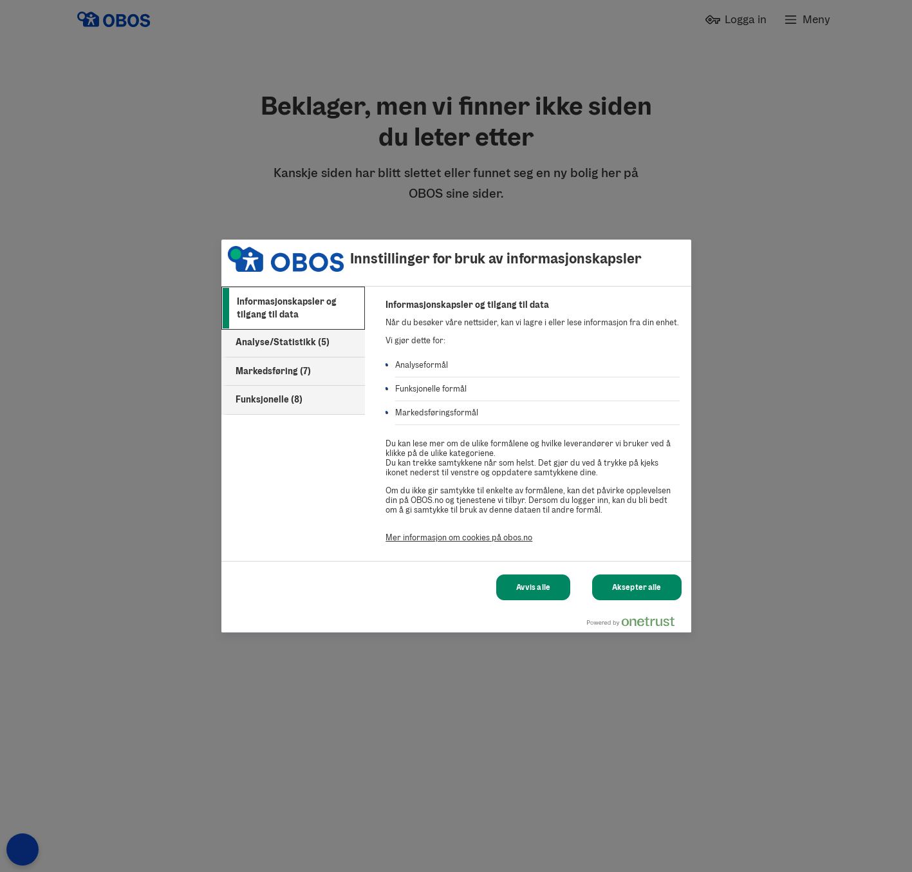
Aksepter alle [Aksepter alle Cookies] (637, 587)
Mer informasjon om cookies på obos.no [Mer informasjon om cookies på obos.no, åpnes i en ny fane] (459, 537)
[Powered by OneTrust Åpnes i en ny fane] (636, 624)
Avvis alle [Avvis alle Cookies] (533, 587)
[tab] (293, 308)
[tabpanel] (532, 428)
